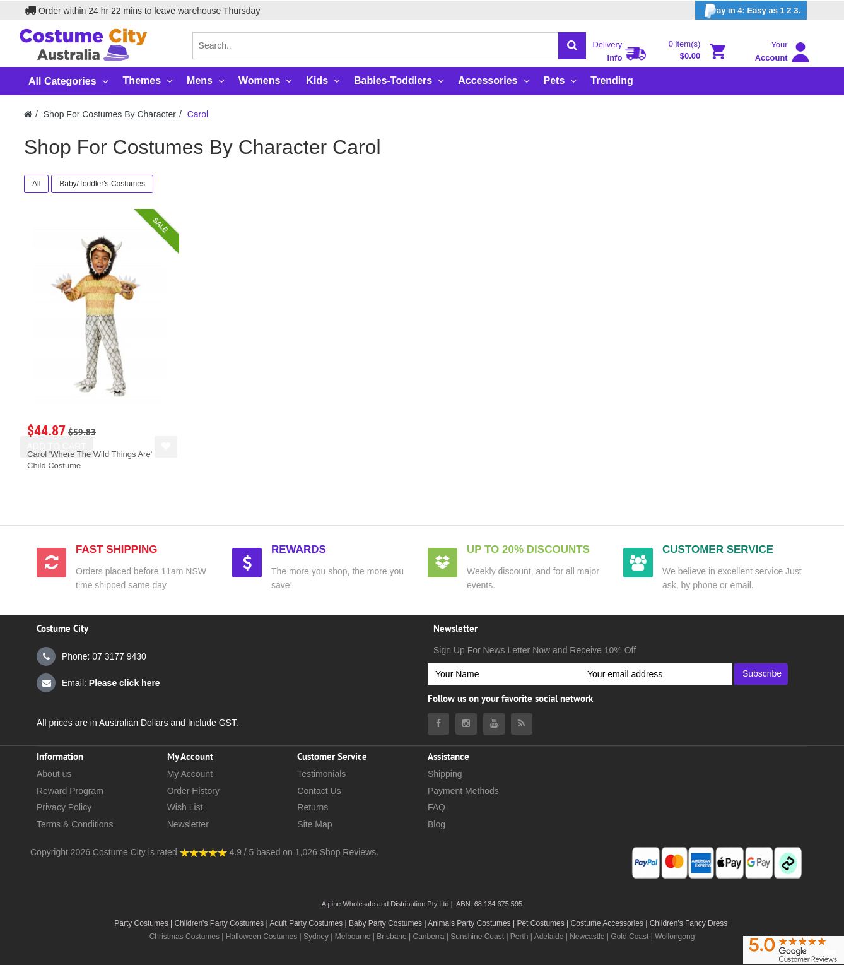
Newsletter (188, 824)
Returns (312, 807)
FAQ (436, 807)
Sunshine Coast (477, 936)
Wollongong (675, 936)
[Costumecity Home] (28, 114)
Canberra (428, 936)
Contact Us (319, 791)
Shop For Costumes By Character (110, 114)
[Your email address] (656, 674)
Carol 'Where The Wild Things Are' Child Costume (89, 459)
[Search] (572, 45)
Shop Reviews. (349, 852)
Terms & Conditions (75, 824)
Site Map (314, 824)
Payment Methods (463, 791)
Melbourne (353, 936)
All (36, 183)
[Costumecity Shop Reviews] (203, 852)
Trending (611, 80)
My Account (190, 774)
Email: (98, 683)
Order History (193, 791)
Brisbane (391, 936)
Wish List (185, 807)
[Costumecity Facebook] (438, 724)
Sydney (316, 936)
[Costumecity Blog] (521, 724)
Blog (436, 824)
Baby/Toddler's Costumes (102, 183)
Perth (519, 936)
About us (54, 774)
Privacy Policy (64, 807)
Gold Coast (629, 936)
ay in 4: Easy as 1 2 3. (750, 11)
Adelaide (549, 936)
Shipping (445, 774)
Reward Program (70, 791)
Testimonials (321, 774)
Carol (197, 114)
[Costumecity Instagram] (466, 724)
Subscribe (762, 673)
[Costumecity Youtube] (494, 724)
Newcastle (588, 936)
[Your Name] (504, 674)
